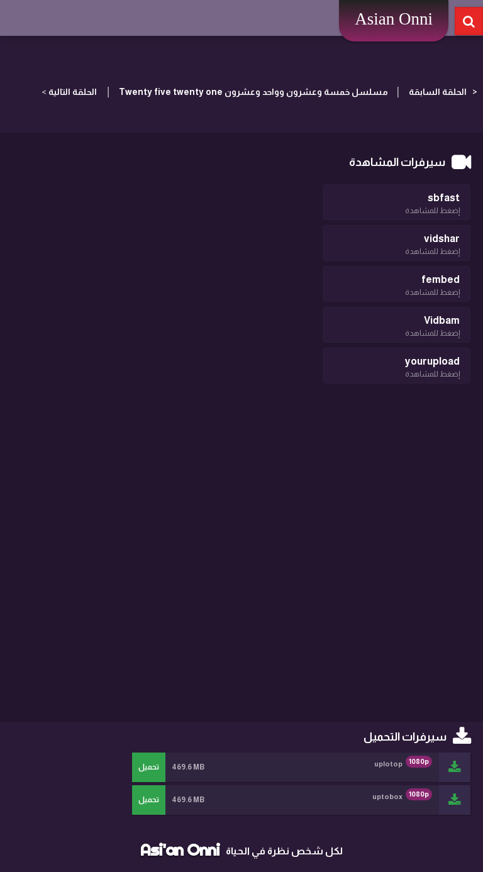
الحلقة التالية (72, 92)
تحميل (148, 767)
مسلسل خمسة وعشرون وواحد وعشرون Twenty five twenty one (252, 92)
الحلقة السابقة (438, 92)
